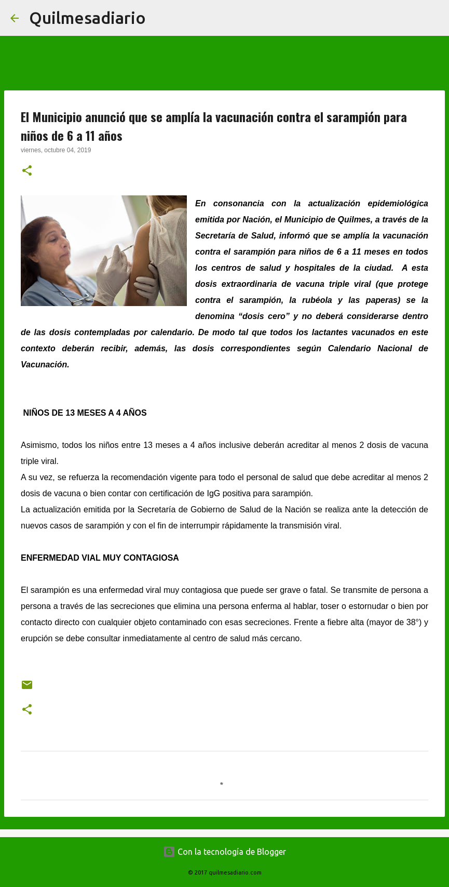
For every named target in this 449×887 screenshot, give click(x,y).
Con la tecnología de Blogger (224, 851)
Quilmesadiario (87, 17)
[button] (27, 171)
